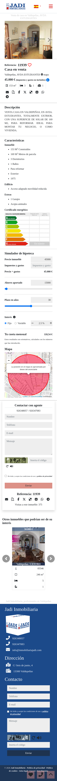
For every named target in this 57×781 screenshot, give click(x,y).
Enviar (28, 485)
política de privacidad (44, 476)
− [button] (9, 360)
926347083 (34, 410)
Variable (22, 323)
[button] (6, 558)
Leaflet (25, 396)
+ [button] (9, 356)
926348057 (22, 410)
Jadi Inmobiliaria (18, 768)
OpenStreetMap (37, 396)
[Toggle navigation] (51, 6)
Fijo (10, 323)
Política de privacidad (36, 768)
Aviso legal (23, 771)
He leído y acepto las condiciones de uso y (30, 476)
